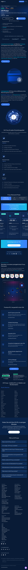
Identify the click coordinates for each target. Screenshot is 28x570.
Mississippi (16, 405)
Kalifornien (10, 58)
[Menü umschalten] (26, 1)
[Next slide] (26, 225)
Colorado (16, 393)
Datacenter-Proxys (16, 94)
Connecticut (3, 395)
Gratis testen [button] (22, 1)
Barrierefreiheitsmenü (4, 567)
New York (5, 58)
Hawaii (2, 398)
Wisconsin (16, 416)
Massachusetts (3, 403)
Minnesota (3, 405)
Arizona (14, 57)
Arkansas (16, 392)
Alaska (16, 391)
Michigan (16, 403)
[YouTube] (3, 544)
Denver (2, 396)
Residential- (5, 94)
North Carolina (17, 408)
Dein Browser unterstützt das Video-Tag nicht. (14, 291)
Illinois (16, 398)
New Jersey (16, 406)
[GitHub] (5, 544)
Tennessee (16, 413)
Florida (2, 58)
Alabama (2, 391)
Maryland (16, 402)
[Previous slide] (2, 225)
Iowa (2, 399)
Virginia (16, 415)
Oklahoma (16, 409)
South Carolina (17, 412)
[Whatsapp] (2, 555)
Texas (25, 57)
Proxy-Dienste (16, 270)
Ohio (2, 409)
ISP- (11, 94)
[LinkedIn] (2, 544)
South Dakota (3, 413)
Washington (3, 416)
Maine (2, 402)
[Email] (3, 555)
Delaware (21, 57)
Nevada (2, 406)
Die (1, 94)
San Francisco (3, 412)
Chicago (18, 57)
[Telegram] (5, 555)
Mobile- (8, 94)
